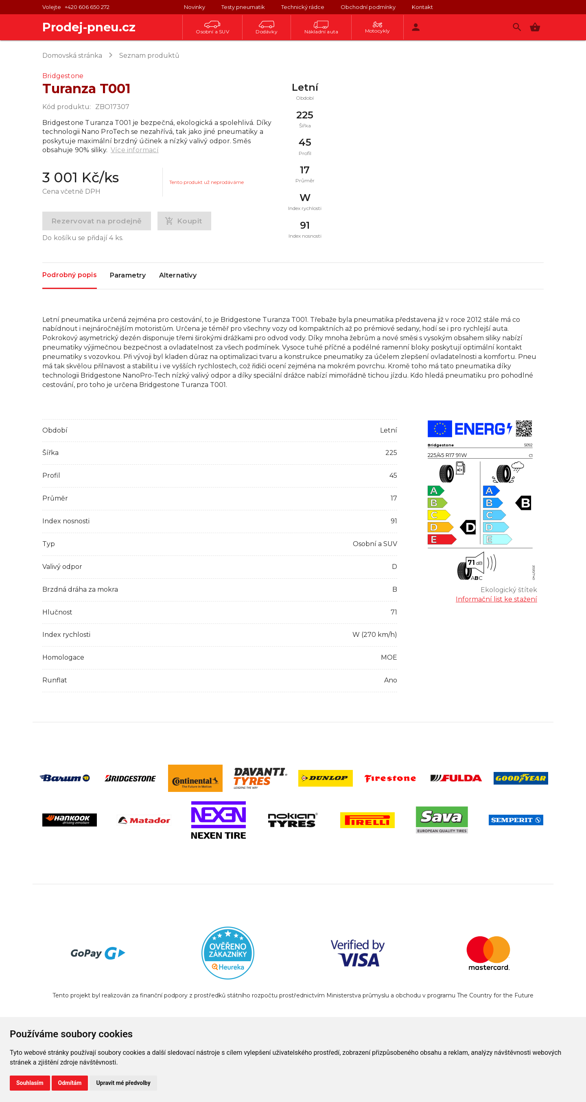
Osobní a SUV (212, 28)
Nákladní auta (321, 28)
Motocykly (377, 28)
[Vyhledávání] (517, 27)
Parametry (128, 276)
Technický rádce (302, 7)
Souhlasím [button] (30, 1083)
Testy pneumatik (243, 7)
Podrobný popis (69, 275)
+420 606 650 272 (87, 7)
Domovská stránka (72, 55)
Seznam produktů (149, 55)
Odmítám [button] (70, 1083)
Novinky (194, 7)
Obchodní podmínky (368, 7)
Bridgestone (62, 76)
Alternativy (178, 276)
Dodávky (266, 28)
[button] (535, 27)
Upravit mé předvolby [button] (123, 1083)
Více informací (135, 150)
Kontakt (422, 7)
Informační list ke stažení (496, 599)
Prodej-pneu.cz (89, 27)
